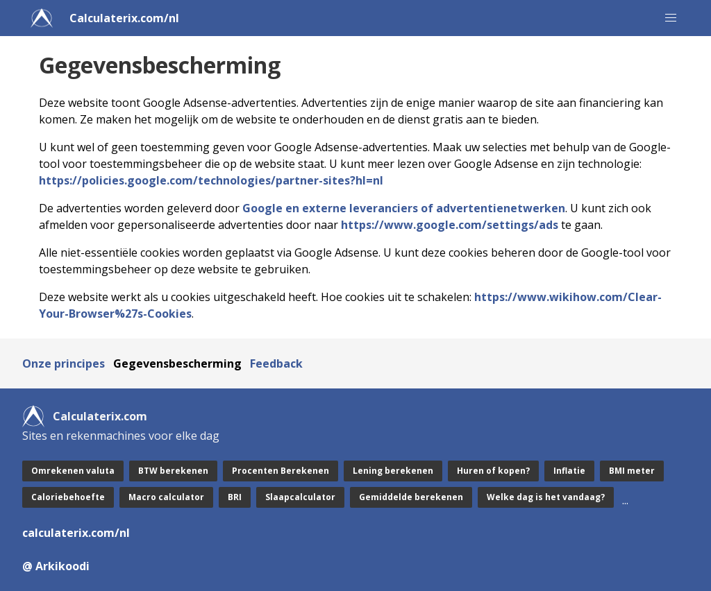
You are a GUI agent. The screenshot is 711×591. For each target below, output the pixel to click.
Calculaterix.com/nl (124, 18)
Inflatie (569, 471)
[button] (671, 18)
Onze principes (63, 363)
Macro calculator (166, 497)
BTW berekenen (173, 471)
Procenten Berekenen (280, 471)
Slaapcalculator (300, 497)
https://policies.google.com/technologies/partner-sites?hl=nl (211, 180)
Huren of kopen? (493, 471)
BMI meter (632, 471)
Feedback (276, 363)
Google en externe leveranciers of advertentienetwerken (403, 208)
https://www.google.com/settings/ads (449, 224)
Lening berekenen (393, 471)
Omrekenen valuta (73, 471)
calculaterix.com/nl (76, 532)
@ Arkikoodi (56, 566)
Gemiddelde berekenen (411, 497)
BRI (235, 497)
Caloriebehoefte (68, 497)
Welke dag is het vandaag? (546, 497)
